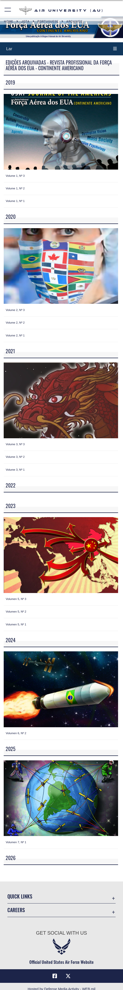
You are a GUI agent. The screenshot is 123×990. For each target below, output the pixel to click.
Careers (16, 910)
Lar (9, 48)
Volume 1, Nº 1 (15, 200)
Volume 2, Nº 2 (15, 322)
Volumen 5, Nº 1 (16, 624)
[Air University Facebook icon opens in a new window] (54, 976)
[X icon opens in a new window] (68, 976)
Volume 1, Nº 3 (15, 175)
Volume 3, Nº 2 (15, 456)
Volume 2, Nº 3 (15, 309)
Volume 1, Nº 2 (15, 188)
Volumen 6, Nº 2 (16, 733)
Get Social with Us (61, 933)
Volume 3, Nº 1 (15, 469)
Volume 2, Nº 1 (15, 335)
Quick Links (19, 896)
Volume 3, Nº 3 (15, 444)
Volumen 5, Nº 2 (16, 611)
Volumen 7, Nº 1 (16, 842)
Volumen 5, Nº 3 (16, 598)
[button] (8, 10)
